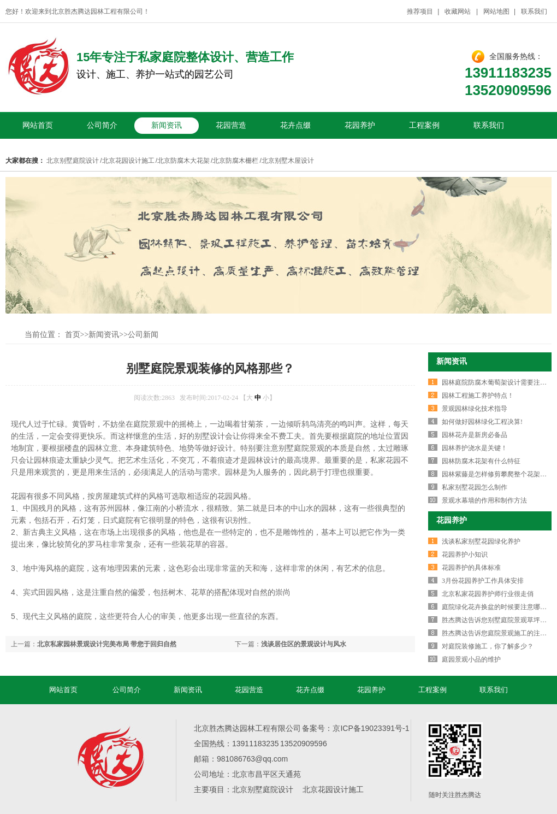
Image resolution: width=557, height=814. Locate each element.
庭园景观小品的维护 (471, 659)
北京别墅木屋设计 (288, 160)
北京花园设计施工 (128, 160)
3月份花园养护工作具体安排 (483, 581)
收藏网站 (458, 11)
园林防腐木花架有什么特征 (481, 461)
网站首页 (37, 125)
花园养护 (360, 125)
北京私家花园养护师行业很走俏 (488, 594)
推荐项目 (420, 11)
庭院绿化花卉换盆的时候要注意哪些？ (497, 607)
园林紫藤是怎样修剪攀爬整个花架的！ (497, 474)
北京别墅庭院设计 (72, 160)
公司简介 (102, 125)
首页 (72, 335)
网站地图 (496, 11)
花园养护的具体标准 (471, 567)
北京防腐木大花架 (183, 160)
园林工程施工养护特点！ (478, 395)
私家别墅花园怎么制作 (474, 487)
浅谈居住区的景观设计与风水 (303, 644)
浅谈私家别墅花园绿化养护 (481, 541)
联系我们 (534, 11)
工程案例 (424, 125)
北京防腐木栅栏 (235, 160)
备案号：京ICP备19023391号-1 (355, 728)
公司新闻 (143, 335)
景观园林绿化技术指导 (474, 408)
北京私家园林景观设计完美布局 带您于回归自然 (106, 644)
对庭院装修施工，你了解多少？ (488, 646)
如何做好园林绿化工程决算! (482, 422)
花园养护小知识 (465, 554)
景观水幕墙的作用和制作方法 (484, 500)
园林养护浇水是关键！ (474, 448)
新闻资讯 (166, 125)
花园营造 (231, 125)
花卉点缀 (295, 125)
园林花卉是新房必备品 (474, 435)
